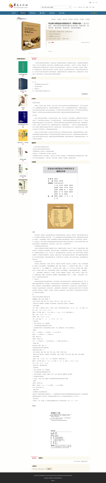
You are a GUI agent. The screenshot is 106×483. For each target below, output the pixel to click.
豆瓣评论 (40, 458)
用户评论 (34, 458)
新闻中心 (42, 13)
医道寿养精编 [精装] (23, 74)
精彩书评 (76, 19)
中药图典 (23, 107)
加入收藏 (32, 53)
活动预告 (59, 19)
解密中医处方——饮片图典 (23, 142)
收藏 (96, 2)
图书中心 (23, 13)
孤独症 (87, 7)
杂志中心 (33, 13)
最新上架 (65, 19)
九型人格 (80, 7)
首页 (13, 13)
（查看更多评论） (84, 461)
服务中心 (52, 13)
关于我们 (62, 13)
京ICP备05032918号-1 (57, 478)
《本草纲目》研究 (22, 91)
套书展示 (82, 19)
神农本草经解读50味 (23, 192)
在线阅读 (88, 19)
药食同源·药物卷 (23, 176)
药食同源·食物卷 (23, 159)
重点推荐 (71, 19)
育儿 (84, 7)
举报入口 (53, 480)
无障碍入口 (94, 13)
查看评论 (88, 42)
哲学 (90, 7)
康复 (93, 7)
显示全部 (85, 93)
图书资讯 (53, 19)
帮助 (93, 2)
